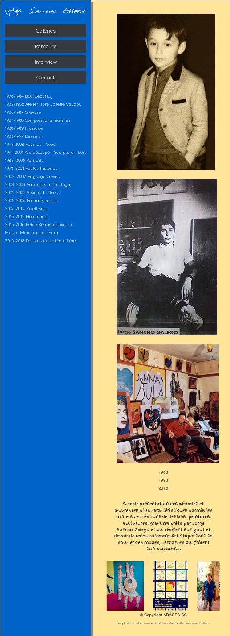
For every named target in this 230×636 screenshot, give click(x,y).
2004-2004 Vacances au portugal (38, 184)
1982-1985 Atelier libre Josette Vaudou (43, 104)
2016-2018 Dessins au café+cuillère (40, 240)
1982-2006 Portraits (24, 160)
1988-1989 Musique (24, 128)
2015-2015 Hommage (26, 216)
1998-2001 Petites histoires (31, 168)
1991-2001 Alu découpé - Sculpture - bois (45, 152)
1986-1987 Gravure (23, 112)
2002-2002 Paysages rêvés (32, 176)
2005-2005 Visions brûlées (31, 192)
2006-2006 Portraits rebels (31, 200)
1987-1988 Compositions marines (37, 120)
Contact (45, 77)
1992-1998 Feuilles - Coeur (31, 144)
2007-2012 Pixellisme (26, 208)
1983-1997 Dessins (23, 136)
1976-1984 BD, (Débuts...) (28, 96)
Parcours (45, 46)
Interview (46, 61)
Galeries (46, 30)
